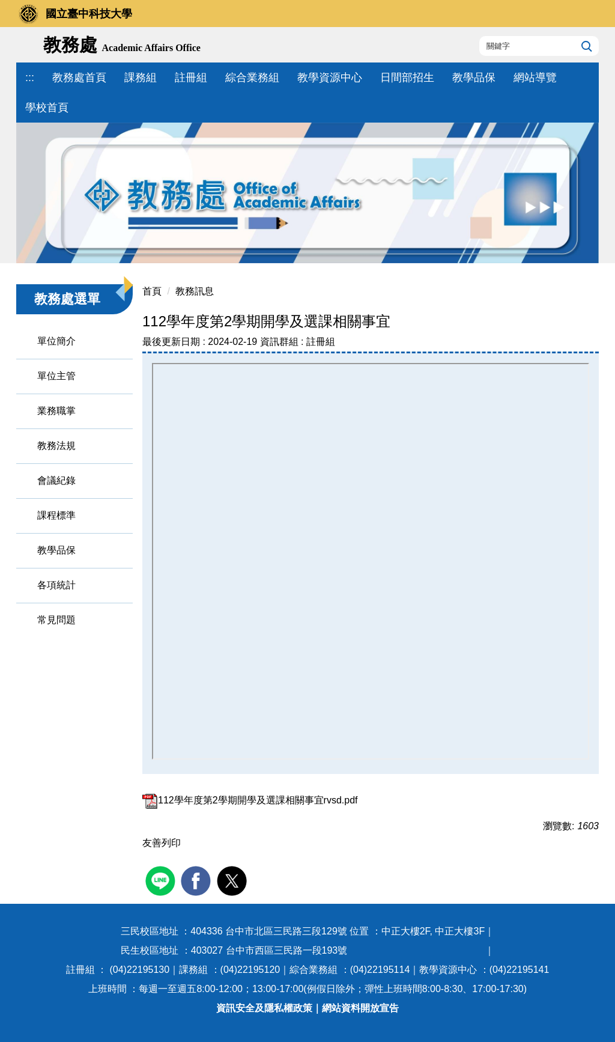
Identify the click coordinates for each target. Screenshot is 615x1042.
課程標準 (56, 515)
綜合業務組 (252, 78)
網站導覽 (535, 78)
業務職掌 (56, 411)
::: (29, 78)
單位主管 (56, 376)
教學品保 (473, 78)
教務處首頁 (79, 78)
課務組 (140, 78)
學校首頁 (46, 108)
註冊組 (191, 78)
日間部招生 (407, 78)
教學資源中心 (329, 78)
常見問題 (56, 620)
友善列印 (161, 843)
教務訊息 (194, 291)
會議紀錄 (56, 480)
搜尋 (585, 45)
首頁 (152, 291)
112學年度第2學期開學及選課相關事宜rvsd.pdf (250, 800)
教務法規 (56, 445)
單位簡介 (56, 341)
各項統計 (56, 585)
